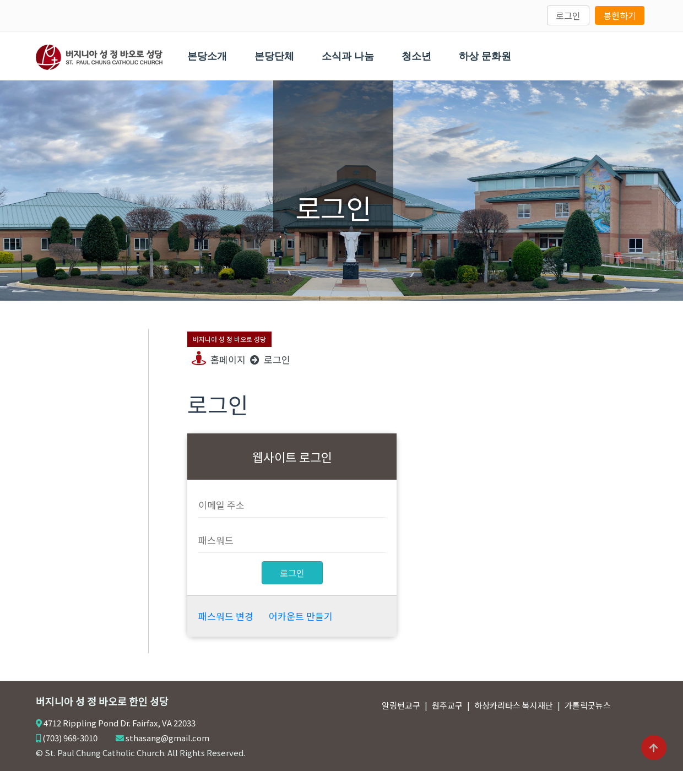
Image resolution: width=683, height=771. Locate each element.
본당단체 (274, 56)
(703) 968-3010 (69, 737)
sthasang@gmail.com (167, 737)
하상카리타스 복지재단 (513, 705)
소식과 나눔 (348, 56)
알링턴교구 (401, 705)
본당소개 (207, 56)
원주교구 (447, 705)
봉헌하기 (619, 15)
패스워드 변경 (225, 616)
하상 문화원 (485, 56)
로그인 (568, 15)
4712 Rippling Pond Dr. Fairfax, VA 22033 (120, 723)
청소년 (416, 56)
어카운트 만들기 (301, 616)
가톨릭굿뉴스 (588, 705)
